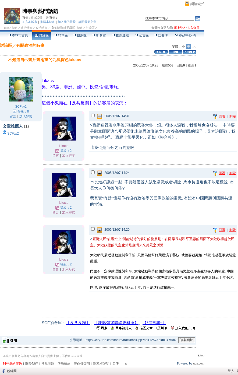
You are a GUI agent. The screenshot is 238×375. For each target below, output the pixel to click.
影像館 (99, 35)
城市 (15, 27)
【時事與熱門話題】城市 (66, 27)
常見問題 (47, 364)
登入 (231, 371)
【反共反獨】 (78, 322)
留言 (13, 116)
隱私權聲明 (101, 364)
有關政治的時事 (30, 45)
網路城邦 (197, 4)
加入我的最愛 (67, 21)
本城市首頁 (18, 35)
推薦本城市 (47, 21)
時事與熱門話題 (40, 11)
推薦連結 (120, 35)
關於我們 (31, 364)
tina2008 (36, 17)
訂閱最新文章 (87, 21)
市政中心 (185, 35)
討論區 (41, 35)
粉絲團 (12, 371)
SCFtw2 (21, 106)
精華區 (61, 35)
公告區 (141, 35)
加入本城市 (29, 21)
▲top (200, 355)
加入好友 (25, 116)
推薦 (192, 65)
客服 (115, 364)
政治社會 (27, 27)
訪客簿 (161, 35)
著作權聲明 (82, 364)
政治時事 (41, 27)
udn (6, 27)
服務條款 (64, 364)
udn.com (198, 363)
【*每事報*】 (154, 322)
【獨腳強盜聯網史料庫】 (116, 322)
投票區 (80, 35)
